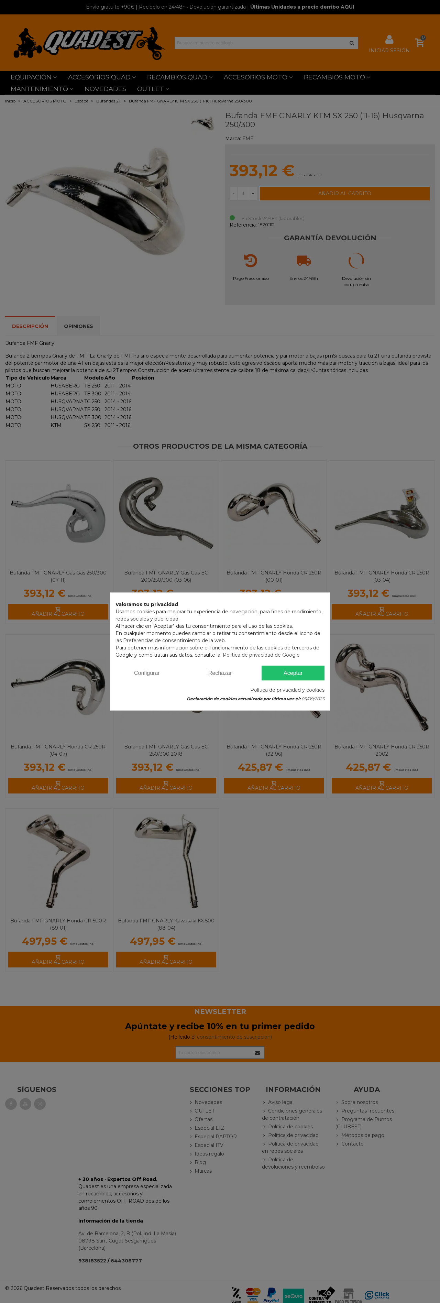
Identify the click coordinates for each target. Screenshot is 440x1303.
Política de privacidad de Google (261, 655)
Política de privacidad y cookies (287, 690)
